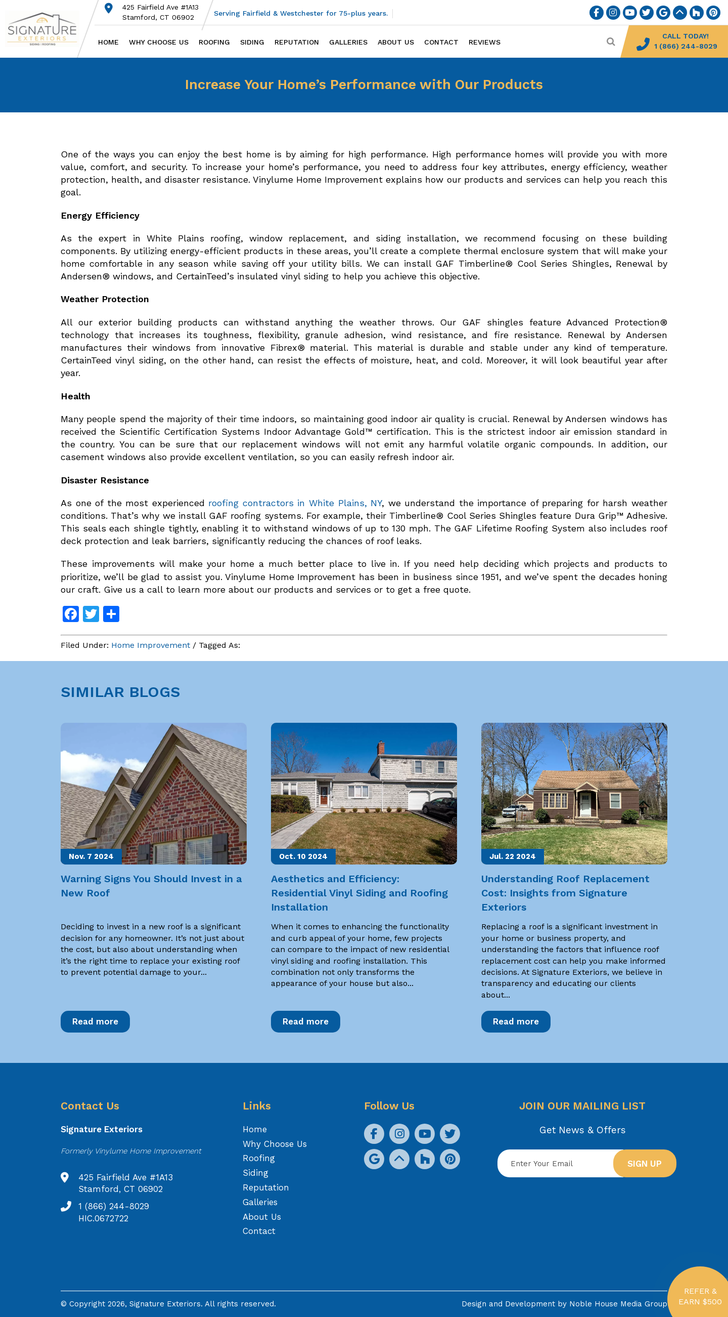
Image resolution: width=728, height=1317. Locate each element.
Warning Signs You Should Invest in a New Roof (151, 886)
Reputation (297, 42)
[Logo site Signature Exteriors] (47, 29)
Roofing (214, 42)
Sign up (644, 1164)
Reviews (484, 42)
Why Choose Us (159, 42)
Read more (95, 1021)
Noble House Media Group (618, 1303)
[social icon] (596, 13)
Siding (252, 42)
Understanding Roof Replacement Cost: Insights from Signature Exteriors (565, 893)
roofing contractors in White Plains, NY (295, 503)
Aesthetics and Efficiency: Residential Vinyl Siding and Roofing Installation (359, 893)
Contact (441, 42)
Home (108, 42)
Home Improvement (150, 645)
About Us (396, 42)
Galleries (348, 42)
